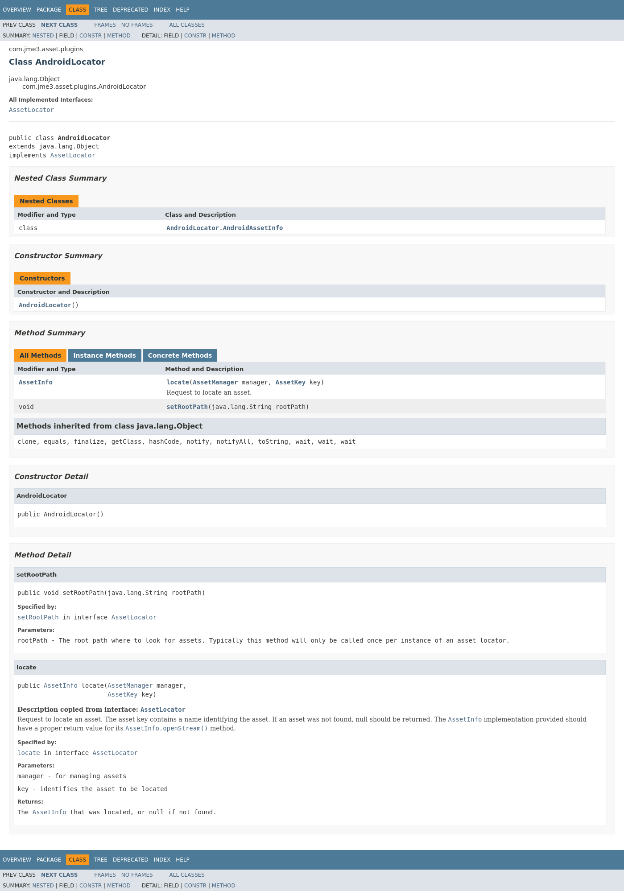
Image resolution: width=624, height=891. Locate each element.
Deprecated (131, 10)
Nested (43, 36)
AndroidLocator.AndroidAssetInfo (224, 227)
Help (183, 10)
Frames (105, 25)
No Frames (137, 25)
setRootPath (187, 406)
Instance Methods (104, 355)
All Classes (187, 25)
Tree (100, 10)
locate (177, 382)
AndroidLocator (45, 305)
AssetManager (215, 382)
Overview (17, 10)
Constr (90, 36)
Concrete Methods (180, 355)
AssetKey (291, 382)
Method (119, 36)
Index (162, 10)
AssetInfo (36, 382)
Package (49, 10)
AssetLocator (31, 109)
